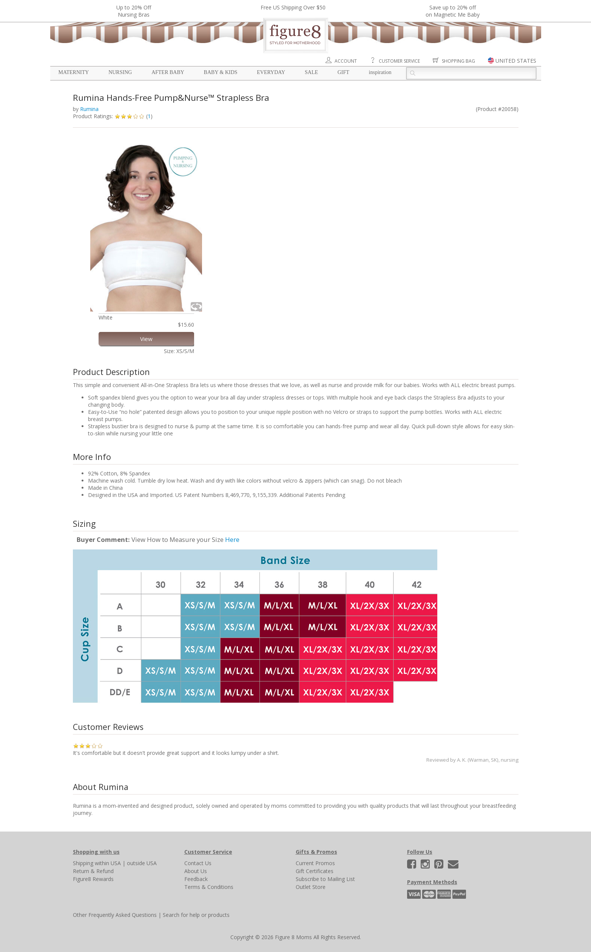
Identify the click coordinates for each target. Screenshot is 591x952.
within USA (108, 863)
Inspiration (380, 72)
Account (346, 61)
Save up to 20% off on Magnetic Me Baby (453, 11)
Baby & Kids (221, 72)
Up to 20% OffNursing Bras (133, 11)
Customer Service (399, 61)
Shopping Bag (458, 61)
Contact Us (197, 863)
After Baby (167, 72)
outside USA (142, 863)
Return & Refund (93, 871)
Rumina (89, 109)
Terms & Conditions (208, 886)
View (146, 339)
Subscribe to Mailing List (325, 879)
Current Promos (315, 863)
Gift (343, 72)
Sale (311, 72)
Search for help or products (196, 914)
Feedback (196, 879)
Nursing (120, 72)
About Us (195, 871)
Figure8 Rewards (93, 879)
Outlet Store (311, 886)
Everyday (271, 72)
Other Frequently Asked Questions (115, 914)
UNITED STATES (515, 60)
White (106, 317)
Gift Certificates (314, 871)
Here (232, 539)
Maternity (74, 72)
